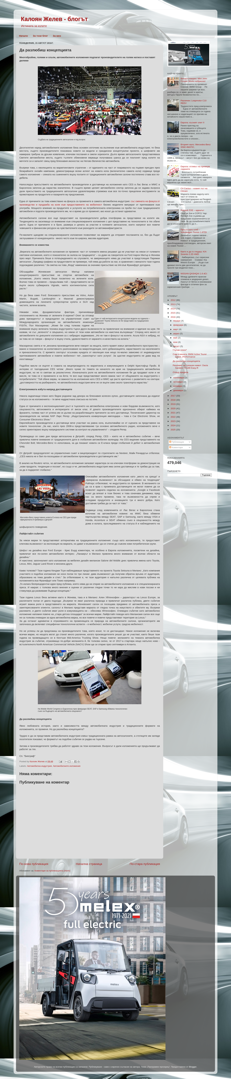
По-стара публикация (145, 864)
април (176, 333)
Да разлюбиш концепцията (186, 361)
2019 (173, 404)
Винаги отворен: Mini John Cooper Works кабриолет (194, 79)
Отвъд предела (180, 372)
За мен (57, 35)
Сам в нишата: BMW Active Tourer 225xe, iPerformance (190, 355)
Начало (23, 35)
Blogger (192, 1067)
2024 (173, 425)
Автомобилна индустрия (39, 766)
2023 (173, 421)
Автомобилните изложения (66, 766)
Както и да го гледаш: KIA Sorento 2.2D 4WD (193, 252)
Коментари (176, 447)
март (176, 329)
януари (177, 321)
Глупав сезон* (180, 350)
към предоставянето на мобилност (81, 204)
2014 (173, 308)
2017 (173, 396)
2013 (173, 304)
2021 (173, 412)
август (176, 346)
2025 (173, 429)
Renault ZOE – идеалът (192, 210)
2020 (173, 408)
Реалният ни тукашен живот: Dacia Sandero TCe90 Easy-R (190, 366)
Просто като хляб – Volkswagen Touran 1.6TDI (194, 230)
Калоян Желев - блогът (54, 19)
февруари (178, 325)
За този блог (40, 35)
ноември (178, 386)
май (175, 338)
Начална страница (89, 864)
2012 (173, 300)
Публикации (176, 442)
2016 (173, 317)
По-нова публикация (33, 864)
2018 (173, 400)
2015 (173, 313)
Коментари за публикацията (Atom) (52, 870)
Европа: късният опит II (192, 122)
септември (179, 377)
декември (178, 390)
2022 (173, 417)
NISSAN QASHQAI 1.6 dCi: (194, 273)
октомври (178, 382)
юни (175, 342)
